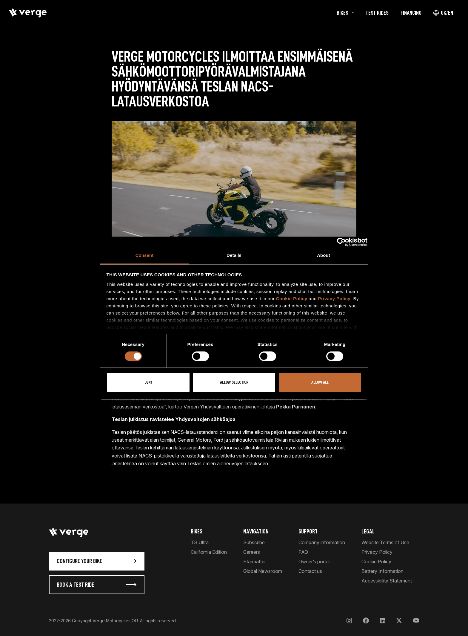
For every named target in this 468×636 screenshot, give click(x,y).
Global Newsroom (262, 571)
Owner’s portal (314, 562)
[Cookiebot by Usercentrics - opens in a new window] (341, 241)
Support (308, 531)
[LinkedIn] (382, 620)
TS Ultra (200, 542)
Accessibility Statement (386, 581)
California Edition (209, 552)
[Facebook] (366, 620)
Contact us (310, 571)
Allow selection (234, 382)
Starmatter (254, 562)
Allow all (320, 382)
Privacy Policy (334, 298)
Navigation (256, 531)
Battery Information (382, 571)
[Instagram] (349, 620)
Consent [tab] (145, 255)
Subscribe (254, 542)
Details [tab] (234, 255)
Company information (321, 542)
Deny (148, 382)
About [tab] (323, 255)
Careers (251, 552)
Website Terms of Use (385, 542)
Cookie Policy (291, 298)
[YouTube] (416, 620)
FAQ (303, 552)
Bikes (196, 531)
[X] (399, 620)
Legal (368, 531)
